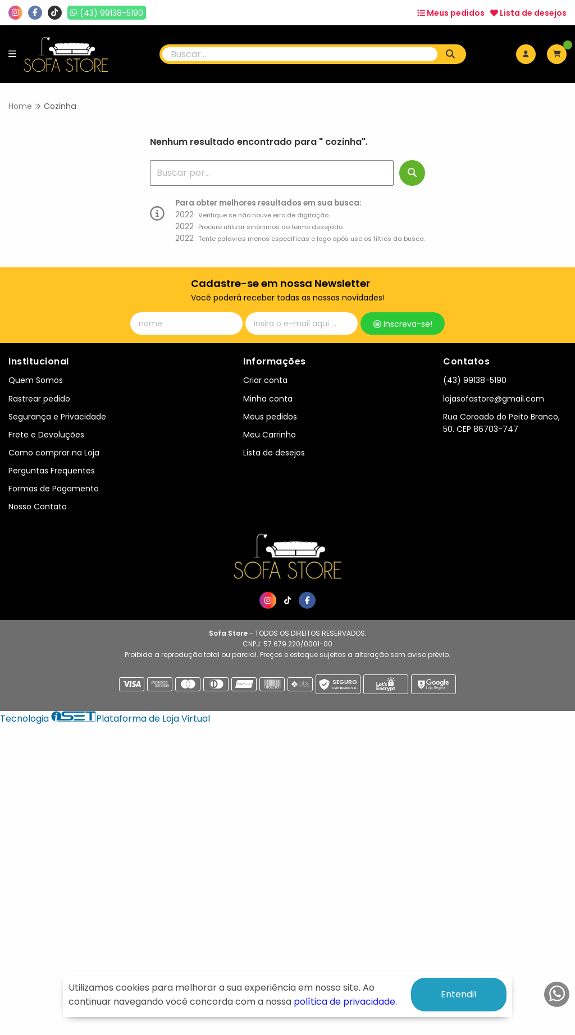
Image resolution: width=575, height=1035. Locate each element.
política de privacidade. (345, 1001)
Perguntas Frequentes (51, 470)
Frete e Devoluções (46, 434)
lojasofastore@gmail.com (493, 398)
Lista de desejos (528, 13)
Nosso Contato (37, 506)
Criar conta (265, 380)
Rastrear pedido (39, 398)
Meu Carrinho (269, 434)
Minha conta (268, 398)
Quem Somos (35, 380)
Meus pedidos (451, 13)
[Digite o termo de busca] (300, 54)
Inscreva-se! (402, 324)
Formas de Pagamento (53, 488)
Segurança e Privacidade (57, 416)
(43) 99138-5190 (474, 380)
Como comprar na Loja (53, 452)
